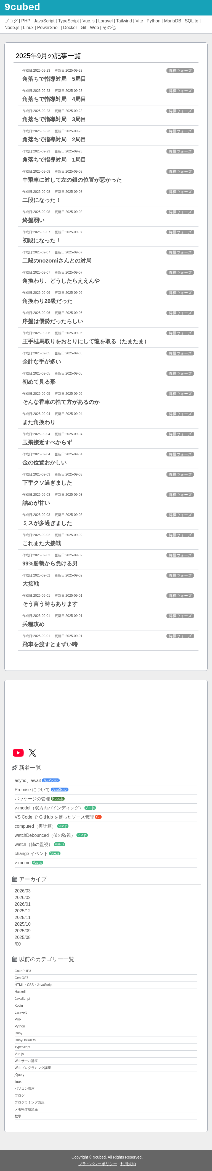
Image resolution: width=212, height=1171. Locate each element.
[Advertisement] (106, 712)
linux (18, 1082)
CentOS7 (21, 978)
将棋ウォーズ (180, 70)
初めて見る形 (38, 382)
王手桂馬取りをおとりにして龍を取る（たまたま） (85, 341)
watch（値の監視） (34, 844)
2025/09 (23, 930)
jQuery (19, 1075)
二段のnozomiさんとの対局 (56, 261)
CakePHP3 (23, 971)
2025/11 (23, 917)
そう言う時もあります (50, 604)
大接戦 (30, 584)
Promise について (32, 789)
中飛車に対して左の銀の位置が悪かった (72, 180)
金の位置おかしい (44, 462)
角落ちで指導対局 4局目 (54, 99)
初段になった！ (41, 240)
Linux (28, 27)
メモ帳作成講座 (26, 1109)
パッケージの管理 (32, 798)
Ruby (18, 1033)
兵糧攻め (33, 624)
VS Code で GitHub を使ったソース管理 (54, 817)
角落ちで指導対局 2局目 (54, 139)
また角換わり (38, 422)
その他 (109, 27)
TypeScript (68, 21)
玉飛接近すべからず (47, 442)
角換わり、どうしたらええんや (61, 281)
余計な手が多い (41, 362)
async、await (28, 780)
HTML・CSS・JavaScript (33, 985)
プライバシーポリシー (97, 1164)
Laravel (105, 21)
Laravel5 (21, 1012)
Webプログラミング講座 (33, 1068)
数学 (18, 1116)
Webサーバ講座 (26, 1061)
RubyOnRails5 (25, 1040)
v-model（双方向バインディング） (49, 808)
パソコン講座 (25, 1088)
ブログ (11, 21)
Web (94, 27)
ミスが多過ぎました (47, 523)
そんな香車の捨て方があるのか (61, 402)
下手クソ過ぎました (47, 483)
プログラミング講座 (29, 1102)
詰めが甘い (36, 503)
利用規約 (128, 1164)
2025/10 (23, 924)
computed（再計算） (35, 826)
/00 (18, 944)
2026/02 (23, 897)
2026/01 (23, 904)
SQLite (191, 21)
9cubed (22, 7)
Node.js (11, 27)
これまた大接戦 (41, 543)
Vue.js (89, 21)
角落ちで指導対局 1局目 (54, 160)
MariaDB (172, 21)
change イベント (31, 853)
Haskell (20, 992)
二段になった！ (41, 200)
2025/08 (23, 937)
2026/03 (23, 891)
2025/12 (23, 910)
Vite (139, 21)
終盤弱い (33, 220)
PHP (25, 21)
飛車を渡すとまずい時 (50, 644)
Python (153, 21)
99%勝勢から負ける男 (50, 563)
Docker (70, 27)
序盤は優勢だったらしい (52, 321)
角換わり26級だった (47, 301)
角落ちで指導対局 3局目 (54, 119)
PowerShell (48, 27)
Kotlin (19, 1006)
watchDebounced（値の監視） (45, 835)
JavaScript (44, 21)
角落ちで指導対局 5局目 (54, 79)
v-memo (23, 862)
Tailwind (124, 21)
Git (83, 27)
